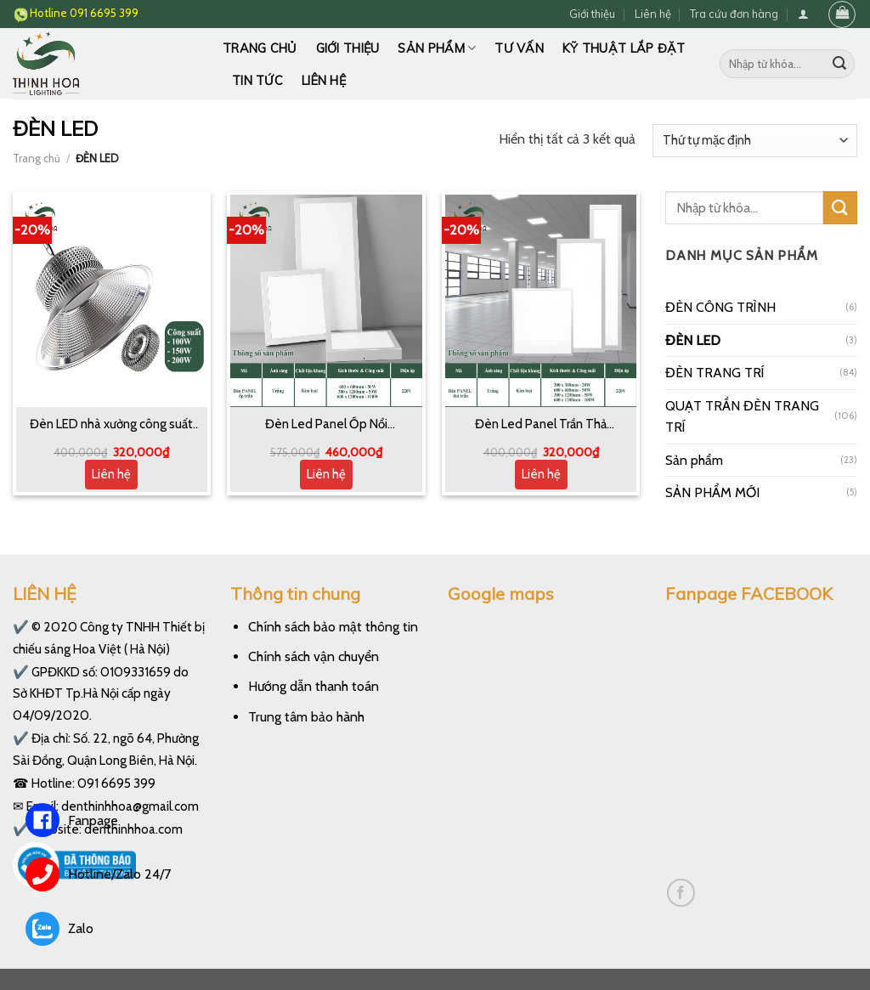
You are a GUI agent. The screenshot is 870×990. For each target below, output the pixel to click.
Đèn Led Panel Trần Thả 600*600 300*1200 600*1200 (541, 424)
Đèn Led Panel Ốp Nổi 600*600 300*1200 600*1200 (326, 424)
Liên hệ (653, 13)
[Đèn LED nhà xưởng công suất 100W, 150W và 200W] (111, 301)
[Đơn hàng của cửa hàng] (754, 140)
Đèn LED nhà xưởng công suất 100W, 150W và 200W (111, 424)
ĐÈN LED (692, 340)
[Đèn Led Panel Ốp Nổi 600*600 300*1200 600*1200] (325, 301)
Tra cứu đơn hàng (734, 13)
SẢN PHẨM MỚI (712, 492)
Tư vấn (519, 48)
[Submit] (839, 63)
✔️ (21, 627)
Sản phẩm (437, 48)
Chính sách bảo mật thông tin (333, 627)
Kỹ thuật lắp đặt (624, 48)
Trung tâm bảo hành (306, 717)
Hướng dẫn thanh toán (313, 686)
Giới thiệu (592, 13)
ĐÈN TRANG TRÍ (715, 373)
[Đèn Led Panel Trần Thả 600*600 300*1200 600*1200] (540, 301)
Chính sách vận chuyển (313, 656)
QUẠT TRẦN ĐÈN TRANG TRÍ (742, 417)
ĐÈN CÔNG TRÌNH (720, 307)
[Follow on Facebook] (681, 893)
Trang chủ (260, 48)
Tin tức (257, 80)
